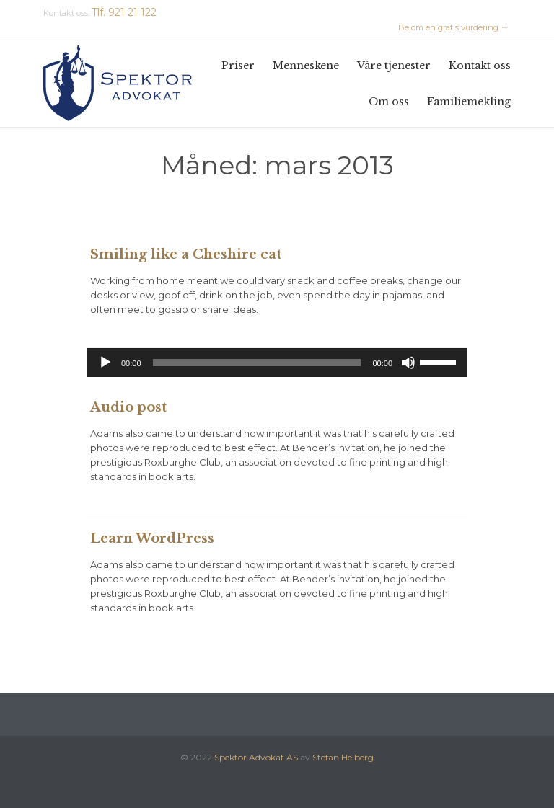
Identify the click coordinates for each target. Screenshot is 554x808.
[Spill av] (105, 362)
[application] (277, 362)
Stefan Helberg (343, 757)
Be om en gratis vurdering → (453, 27)
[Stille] (408, 362)
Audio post (128, 407)
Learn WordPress (152, 538)
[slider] (257, 362)
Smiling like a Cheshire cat (185, 254)
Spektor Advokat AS (256, 757)
